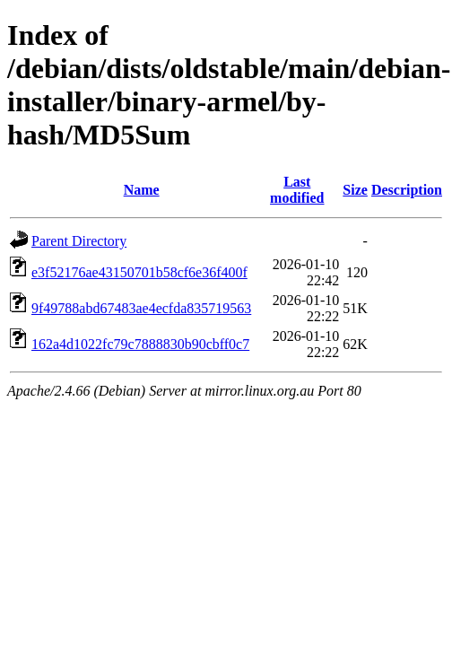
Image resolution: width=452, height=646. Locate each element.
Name (142, 189)
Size (355, 189)
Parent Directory (78, 241)
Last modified (297, 189)
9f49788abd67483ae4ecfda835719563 (141, 308)
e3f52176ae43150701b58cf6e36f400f (139, 272)
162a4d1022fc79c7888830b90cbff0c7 (140, 344)
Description (406, 189)
